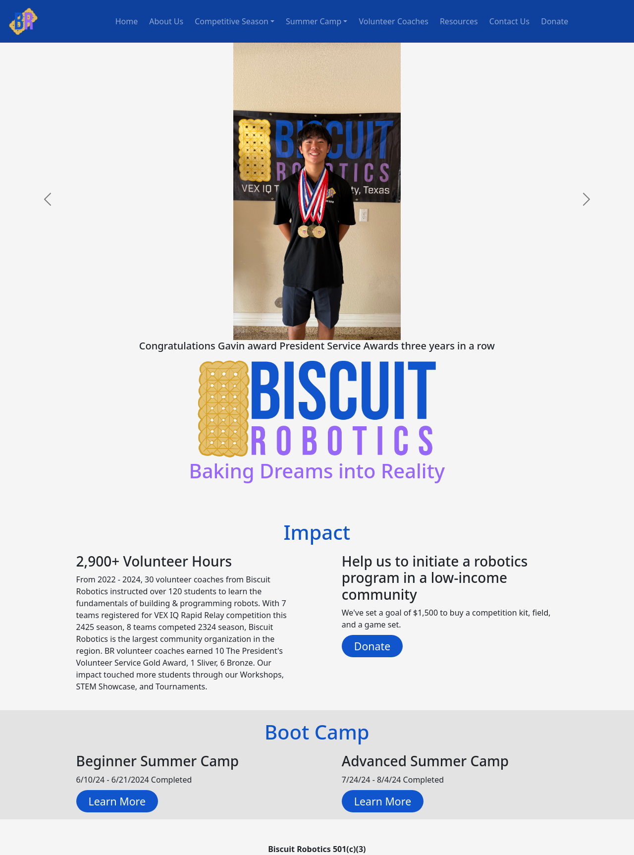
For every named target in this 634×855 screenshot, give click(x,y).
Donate (554, 21)
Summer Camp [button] (313, 21)
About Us (166, 21)
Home (126, 21)
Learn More (117, 801)
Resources (459, 21)
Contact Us (509, 21)
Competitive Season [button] (231, 21)
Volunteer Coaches (393, 21)
